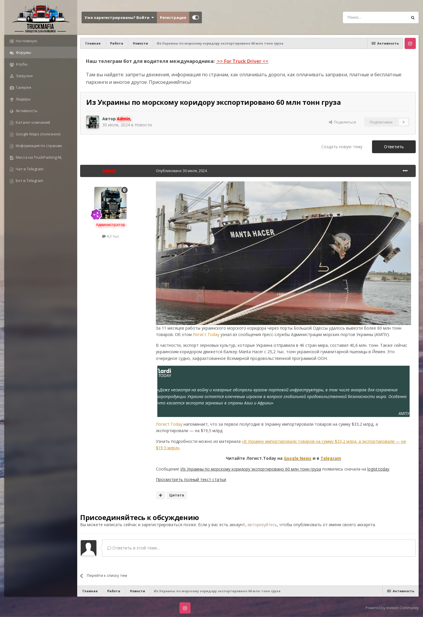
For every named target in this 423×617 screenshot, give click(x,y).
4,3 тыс (110, 236)
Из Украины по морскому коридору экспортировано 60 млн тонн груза (250, 469)
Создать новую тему (341, 146)
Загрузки (24, 75)
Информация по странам (38, 145)
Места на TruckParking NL (38, 157)
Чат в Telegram (29, 169)
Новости (143, 125)
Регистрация (173, 17)
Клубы (21, 64)
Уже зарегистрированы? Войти (119, 17)
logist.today (378, 469)
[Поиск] (362, 17)
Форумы (23, 52)
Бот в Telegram (29, 180)
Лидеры (23, 99)
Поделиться (342, 122)
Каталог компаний (32, 122)
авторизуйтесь (262, 524)
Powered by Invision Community (392, 607)
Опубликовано (181, 170)
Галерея (23, 87)
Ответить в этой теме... (133, 548)
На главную (26, 40)
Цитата (176, 495)
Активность (26, 110)
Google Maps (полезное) (37, 134)
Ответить (394, 146)
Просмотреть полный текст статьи (191, 479)
